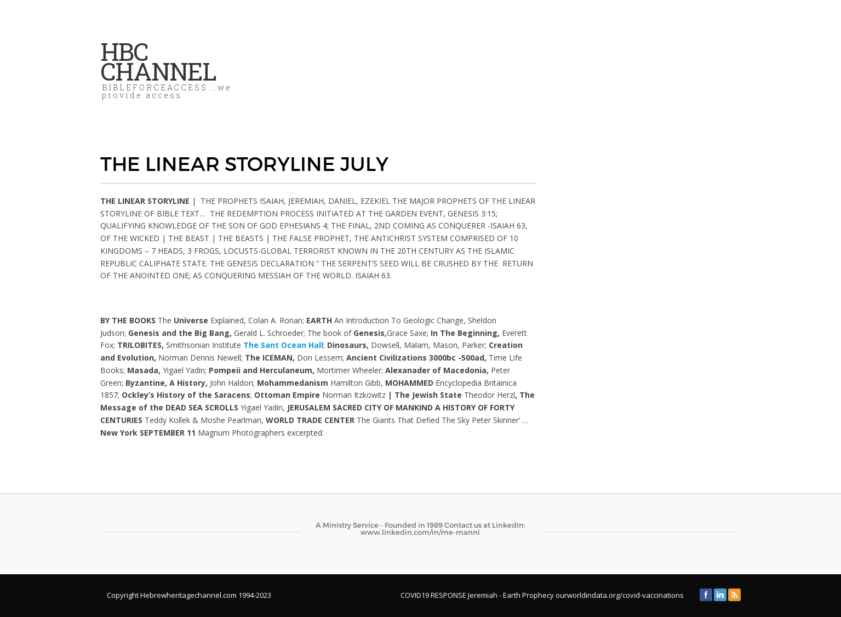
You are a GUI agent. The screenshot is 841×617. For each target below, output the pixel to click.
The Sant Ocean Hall (283, 345)
